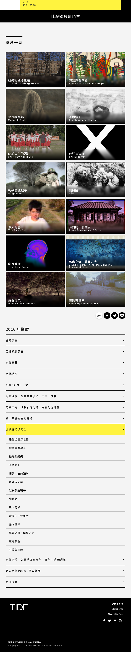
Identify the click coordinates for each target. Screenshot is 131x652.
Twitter (109, 620)
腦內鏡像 (14, 524)
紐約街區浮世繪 (19, 439)
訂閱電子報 (117, 604)
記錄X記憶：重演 (17, 385)
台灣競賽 (12, 362)
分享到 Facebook (107, 315)
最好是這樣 (16, 482)
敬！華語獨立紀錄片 (19, 418)
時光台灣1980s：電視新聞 (23, 571)
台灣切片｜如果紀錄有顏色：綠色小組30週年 (36, 559)
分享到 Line (122, 315)
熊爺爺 (13, 499)
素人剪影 (14, 507)
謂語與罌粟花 (17, 448)
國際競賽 (12, 340)
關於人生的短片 (19, 473)
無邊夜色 (14, 541)
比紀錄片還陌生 (16, 429)
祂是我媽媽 (16, 456)
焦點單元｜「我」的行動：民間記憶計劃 (33, 407)
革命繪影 (14, 465)
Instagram (120, 620)
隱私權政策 (117, 609)
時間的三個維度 (19, 516)
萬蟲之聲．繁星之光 (21, 533)
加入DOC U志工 (115, 613)
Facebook (104, 620)
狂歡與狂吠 (16, 550)
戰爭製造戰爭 (17, 490)
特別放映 (12, 582)
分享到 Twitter (114, 315)
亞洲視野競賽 (15, 351)
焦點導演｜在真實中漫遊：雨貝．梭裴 (31, 396)
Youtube (115, 620)
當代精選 (12, 374)
